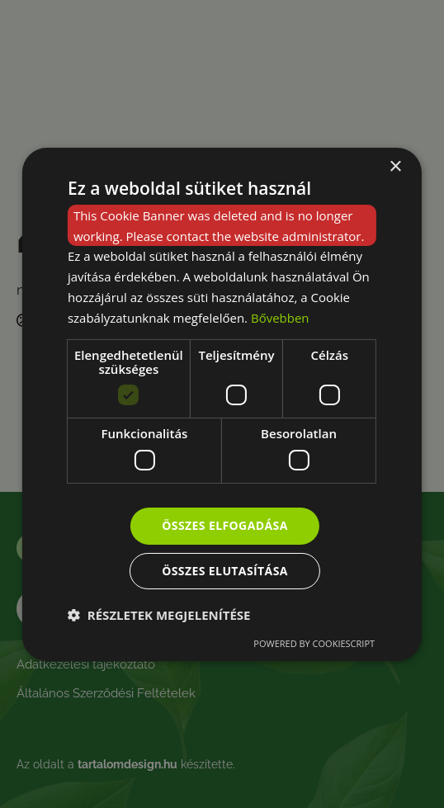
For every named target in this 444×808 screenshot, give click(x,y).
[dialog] (222, 403)
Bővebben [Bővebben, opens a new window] (280, 317)
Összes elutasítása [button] (225, 571)
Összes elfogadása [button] (224, 525)
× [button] (395, 166)
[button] (159, 615)
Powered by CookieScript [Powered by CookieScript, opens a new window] (314, 643)
